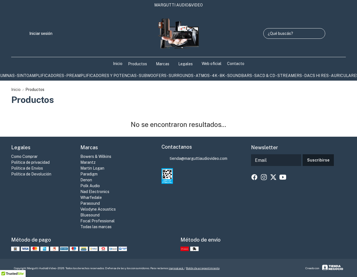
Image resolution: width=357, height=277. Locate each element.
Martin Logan (92, 168)
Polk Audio (90, 186)
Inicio (117, 63)
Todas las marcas (96, 227)
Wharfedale (91, 197)
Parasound (90, 203)
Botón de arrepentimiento (202, 268)
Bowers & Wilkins (95, 156)
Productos (140, 63)
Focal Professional (97, 221)
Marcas (165, 63)
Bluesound (90, 215)
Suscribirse (318, 160)
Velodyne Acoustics (98, 209)
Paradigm (89, 174)
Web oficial (211, 63)
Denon (86, 180)
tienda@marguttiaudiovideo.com (194, 158)
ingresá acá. (176, 268)
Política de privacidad (30, 162)
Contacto (235, 63)
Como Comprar (24, 156)
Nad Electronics (94, 191)
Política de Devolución (31, 174)
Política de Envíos (27, 168)
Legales (188, 63)
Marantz (88, 162)
